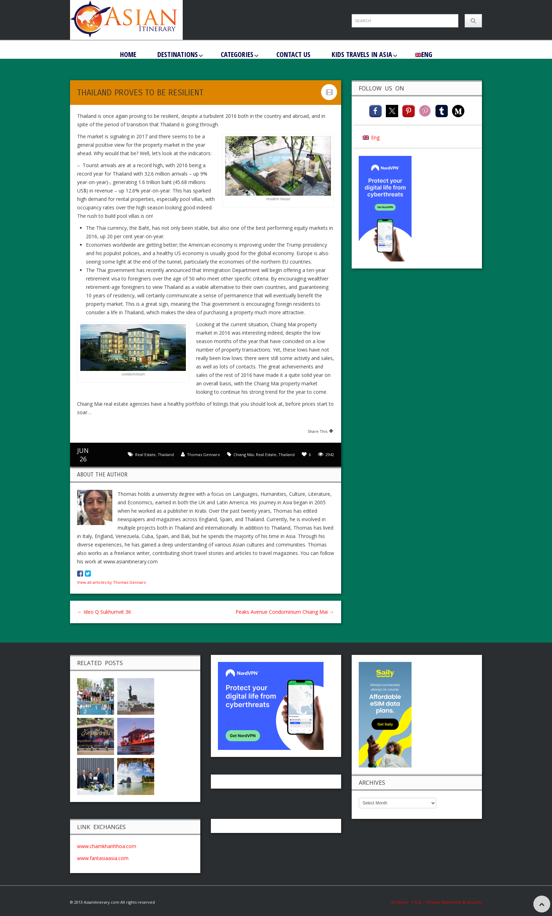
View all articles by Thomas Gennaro (111, 582)
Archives (401, 871)
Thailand (286, 454)
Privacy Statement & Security (454, 871)
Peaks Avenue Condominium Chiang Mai (285, 611)
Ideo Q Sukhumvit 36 (104, 611)
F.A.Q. (417, 871)
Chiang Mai (243, 454)
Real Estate (266, 454)
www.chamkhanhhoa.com (388, 801)
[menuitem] (423, 54)
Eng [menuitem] (375, 137)
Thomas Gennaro (203, 454)
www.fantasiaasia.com (384, 813)
